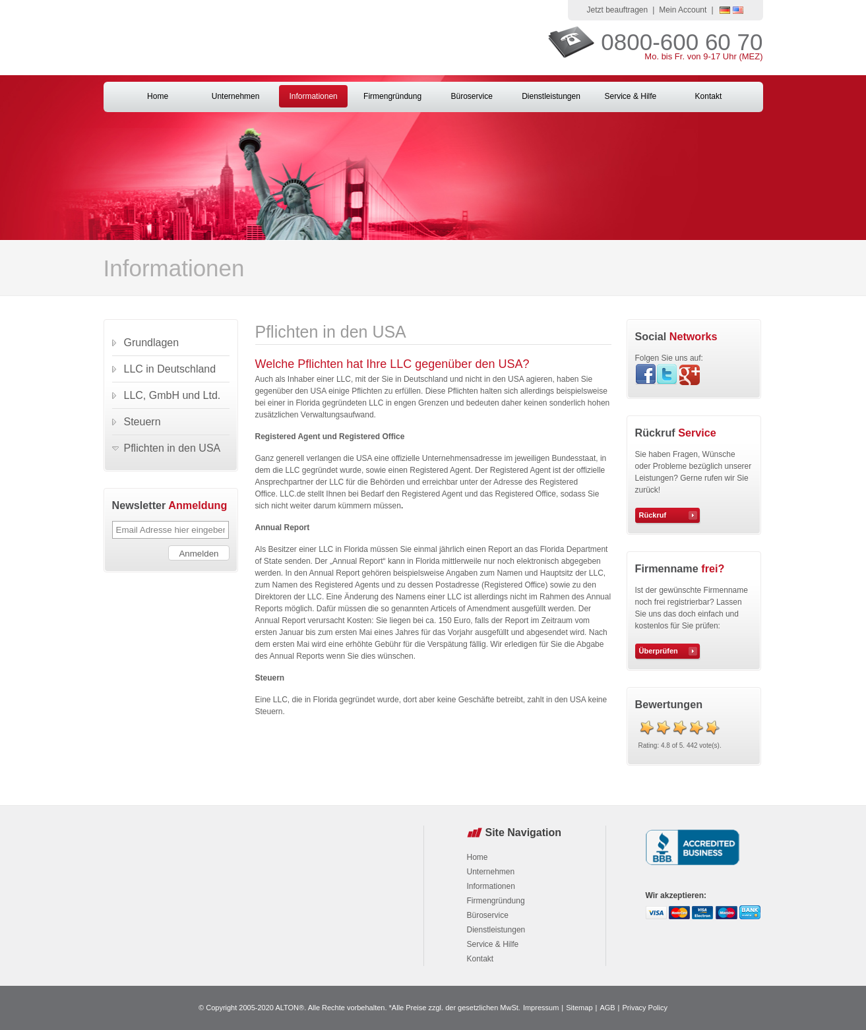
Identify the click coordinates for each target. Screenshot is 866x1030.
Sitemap (579, 1008)
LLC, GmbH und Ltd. (172, 395)
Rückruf (653, 515)
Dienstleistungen (551, 96)
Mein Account (682, 10)
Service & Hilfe (631, 96)
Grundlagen (151, 342)
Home (157, 96)
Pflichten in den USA (172, 448)
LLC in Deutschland (170, 369)
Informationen (313, 96)
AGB (607, 1008)
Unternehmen (236, 96)
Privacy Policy (644, 1008)
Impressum (541, 1008)
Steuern (142, 421)
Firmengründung (392, 96)
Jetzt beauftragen (617, 10)
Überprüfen (658, 651)
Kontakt (708, 96)
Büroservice (471, 96)
